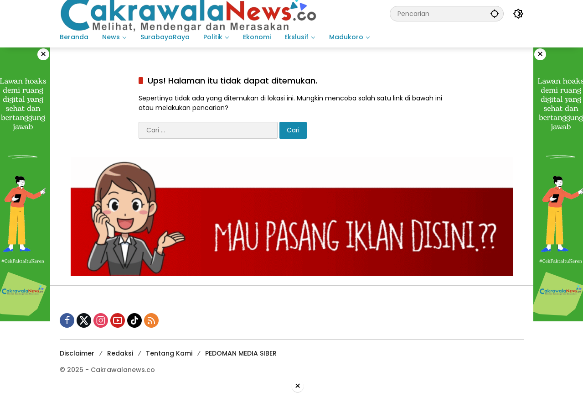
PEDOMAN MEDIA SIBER (241, 353)
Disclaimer (77, 353)
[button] (494, 13)
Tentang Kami (169, 353)
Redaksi (120, 353)
